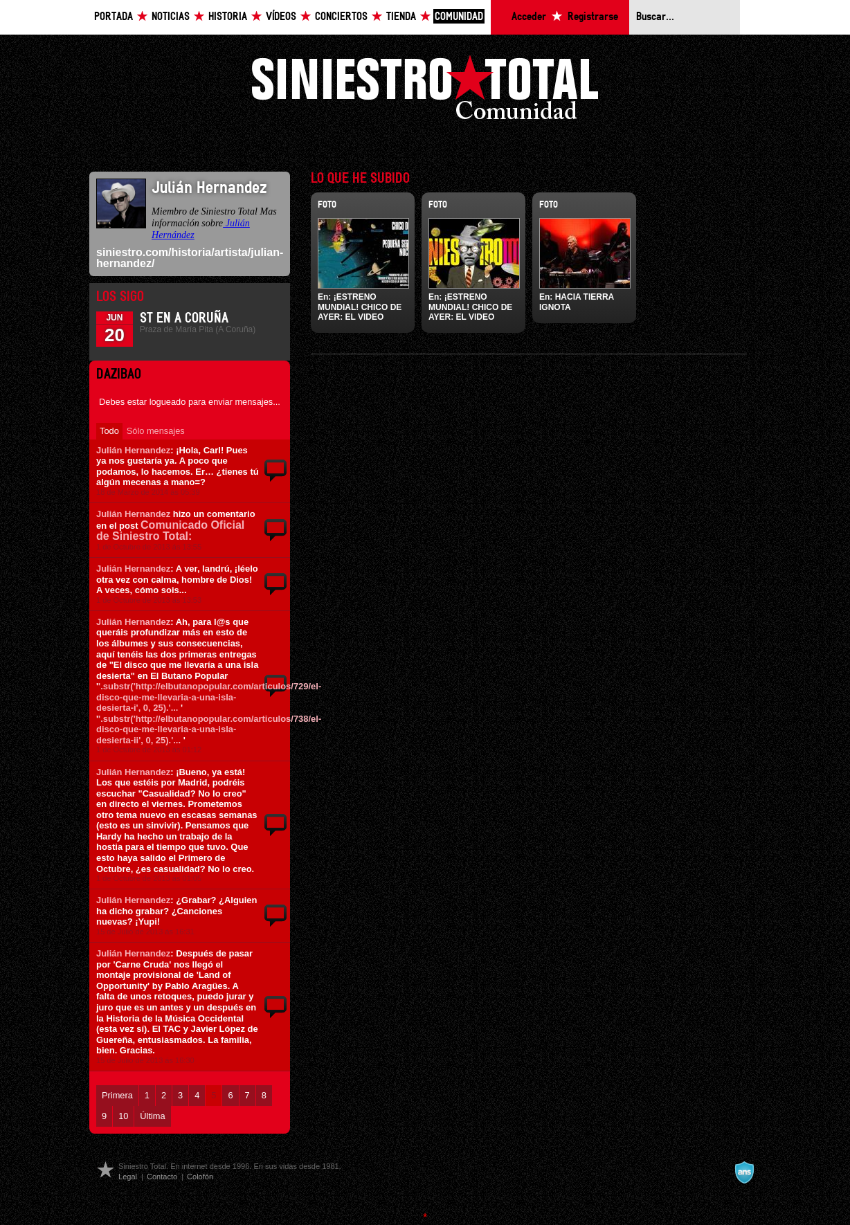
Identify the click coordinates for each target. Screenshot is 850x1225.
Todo (109, 431)
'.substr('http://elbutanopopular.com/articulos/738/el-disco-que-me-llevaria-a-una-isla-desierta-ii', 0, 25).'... (208, 729)
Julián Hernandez (133, 450)
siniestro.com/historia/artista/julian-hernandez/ (189, 257)
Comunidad (459, 17)
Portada (113, 17)
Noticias (171, 17)
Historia (227, 17)
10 (123, 1116)
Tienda (401, 17)
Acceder (529, 17)
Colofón (200, 1176)
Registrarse (593, 17)
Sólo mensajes (156, 431)
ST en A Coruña (184, 318)
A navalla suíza (744, 1172)
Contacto (162, 1176)
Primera (117, 1095)
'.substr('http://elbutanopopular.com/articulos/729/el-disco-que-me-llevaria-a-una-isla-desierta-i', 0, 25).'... (208, 697)
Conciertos (341, 17)
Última (152, 1116)
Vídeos (281, 17)
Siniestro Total (425, 91)
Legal (127, 1176)
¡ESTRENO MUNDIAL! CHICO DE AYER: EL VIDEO (359, 307)
